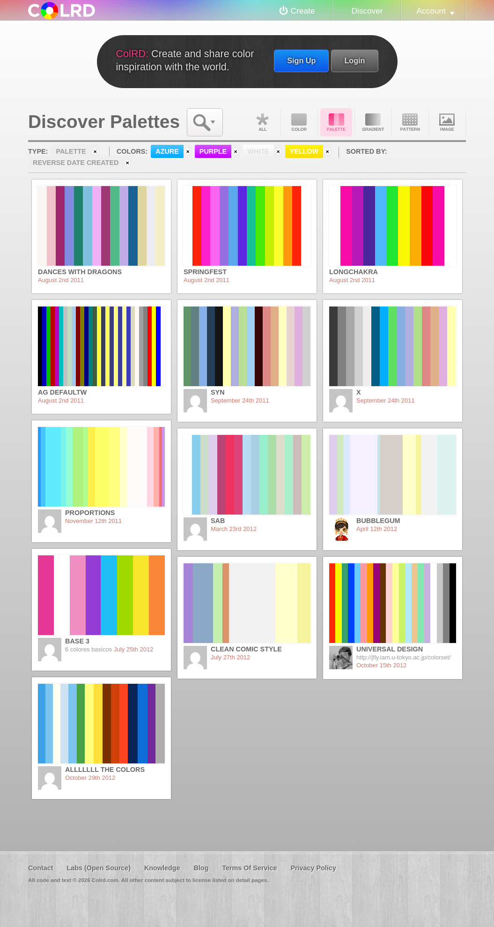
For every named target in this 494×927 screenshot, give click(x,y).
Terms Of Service (249, 868)
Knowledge (162, 868)
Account (431, 10)
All (262, 122)
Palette (336, 122)
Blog (200, 868)
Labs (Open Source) (98, 868)
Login (354, 60)
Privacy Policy (313, 868)
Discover (367, 10)
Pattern (410, 122)
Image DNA (447, 122)
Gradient (373, 122)
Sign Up (301, 60)
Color (299, 122)
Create (303, 10)
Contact (40, 868)
